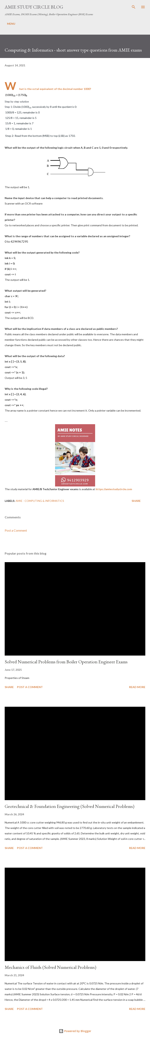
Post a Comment (16, 530)
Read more (137, 687)
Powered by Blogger (75, 1031)
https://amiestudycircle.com (114, 489)
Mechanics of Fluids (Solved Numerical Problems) (50, 967)
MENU (11, 23)
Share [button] (136, 500)
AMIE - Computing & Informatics (40, 500)
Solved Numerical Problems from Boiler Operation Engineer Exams (66, 662)
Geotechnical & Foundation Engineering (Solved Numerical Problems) (69, 806)
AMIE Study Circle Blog (34, 7)
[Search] (133, 7)
